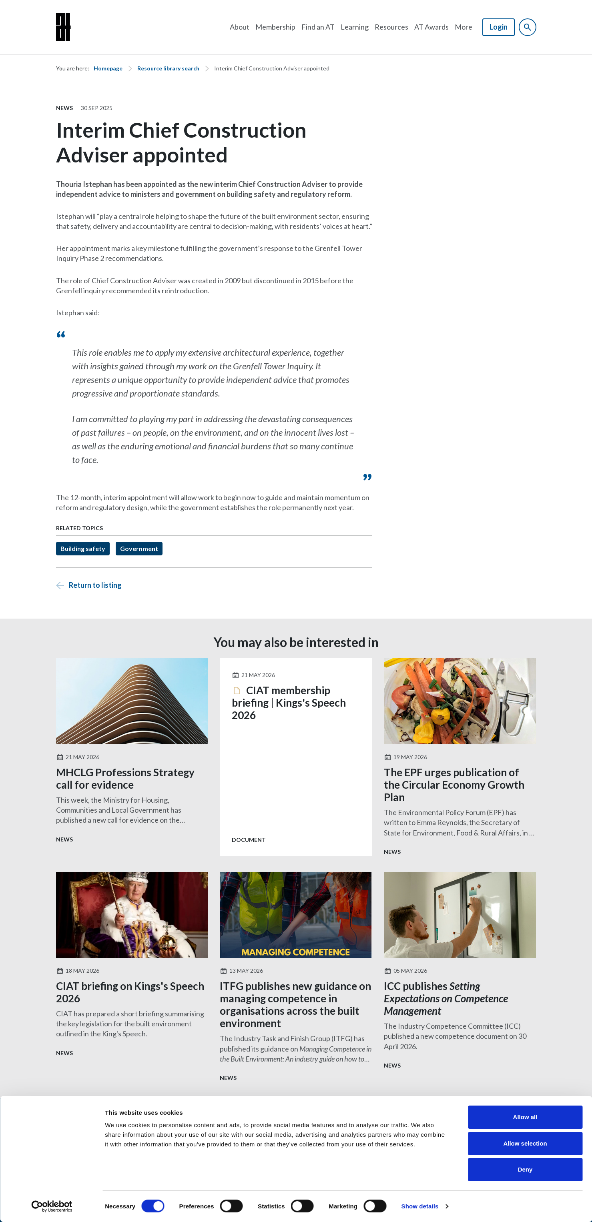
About (239, 26)
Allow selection (525, 1143)
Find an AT (318, 26)
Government (139, 548)
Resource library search (168, 68)
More (463, 26)
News (64, 107)
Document (249, 839)
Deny (525, 1169)
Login (499, 26)
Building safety (82, 548)
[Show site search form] (527, 27)
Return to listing (95, 585)
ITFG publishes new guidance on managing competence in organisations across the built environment (295, 1005)
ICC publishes (446, 998)
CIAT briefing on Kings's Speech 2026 (130, 992)
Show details (420, 1206)
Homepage (108, 68)
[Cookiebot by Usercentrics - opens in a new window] (52, 1206)
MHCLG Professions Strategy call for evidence (125, 778)
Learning (355, 26)
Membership (275, 26)
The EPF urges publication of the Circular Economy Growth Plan (454, 784)
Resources (391, 26)
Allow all (525, 1117)
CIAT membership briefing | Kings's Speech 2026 (289, 703)
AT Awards (431, 26)
